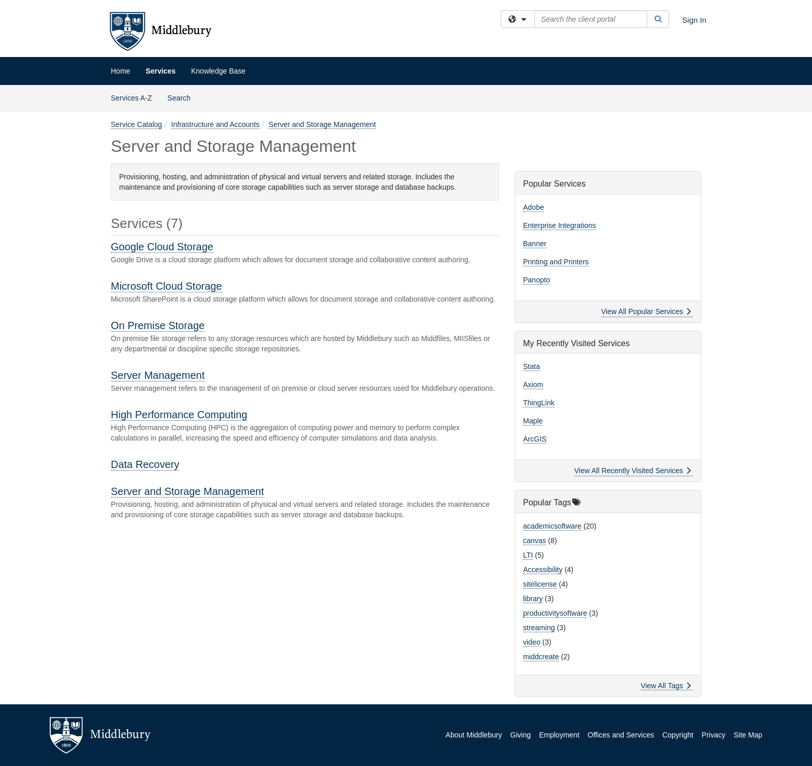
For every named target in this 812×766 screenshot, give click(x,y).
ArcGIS (534, 439)
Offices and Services (621, 735)
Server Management (158, 375)
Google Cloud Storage (162, 246)
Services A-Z (131, 98)
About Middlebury (473, 735)
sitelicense (540, 584)
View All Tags (666, 686)
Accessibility (542, 569)
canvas (534, 540)
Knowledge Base (218, 71)
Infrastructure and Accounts (215, 124)
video (531, 642)
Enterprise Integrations (559, 225)
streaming (539, 627)
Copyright (677, 735)
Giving (520, 735)
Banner (534, 243)
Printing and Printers (556, 262)
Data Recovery (145, 464)
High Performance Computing (179, 414)
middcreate (541, 656)
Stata (531, 366)
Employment (559, 735)
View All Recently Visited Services (632, 470)
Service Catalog (136, 124)
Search (182, 97)
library (533, 598)
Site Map (748, 735)
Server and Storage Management (322, 124)
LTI (528, 555)
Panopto (536, 280)
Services (161, 71)
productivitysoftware (555, 613)
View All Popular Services (646, 311)
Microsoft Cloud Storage (166, 286)
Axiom (533, 384)
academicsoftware (552, 526)
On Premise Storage (158, 325)
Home (120, 71)
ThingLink (539, 403)
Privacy (714, 735)
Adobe (533, 207)
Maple (533, 421)
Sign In (694, 20)
